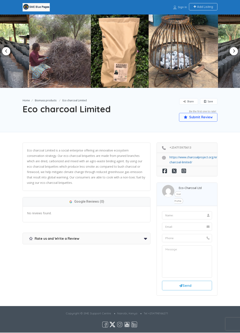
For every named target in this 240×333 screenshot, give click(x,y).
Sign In (182, 7)
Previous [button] (6, 51)
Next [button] (234, 51)
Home (26, 100)
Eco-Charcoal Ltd (190, 188)
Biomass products (45, 100)
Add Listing (203, 7)
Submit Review (197, 117)
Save (208, 101)
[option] (62, 51)
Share (188, 101)
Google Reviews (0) (86, 201)
